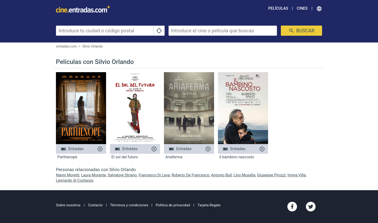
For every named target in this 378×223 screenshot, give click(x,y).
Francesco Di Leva (154, 175)
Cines (302, 8)
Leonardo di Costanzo (75, 180)
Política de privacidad (173, 205)
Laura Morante (93, 175)
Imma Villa (296, 175)
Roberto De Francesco (190, 175)
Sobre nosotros (68, 205)
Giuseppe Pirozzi (271, 175)
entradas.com (66, 46)
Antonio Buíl (221, 175)
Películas (278, 8)
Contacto (95, 205)
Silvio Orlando (92, 46)
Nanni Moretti (67, 175)
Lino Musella (244, 175)
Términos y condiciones (129, 205)
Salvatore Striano (122, 175)
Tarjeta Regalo (209, 205)
